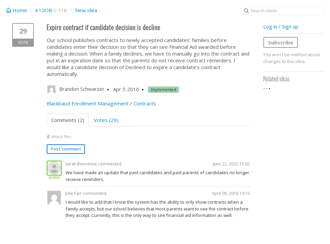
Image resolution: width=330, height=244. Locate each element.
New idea (86, 10)
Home (17, 10)
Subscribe (280, 42)
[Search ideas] (283, 10)
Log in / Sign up (281, 26)
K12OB (43, 10)
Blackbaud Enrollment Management (88, 103)
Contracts (144, 103)
